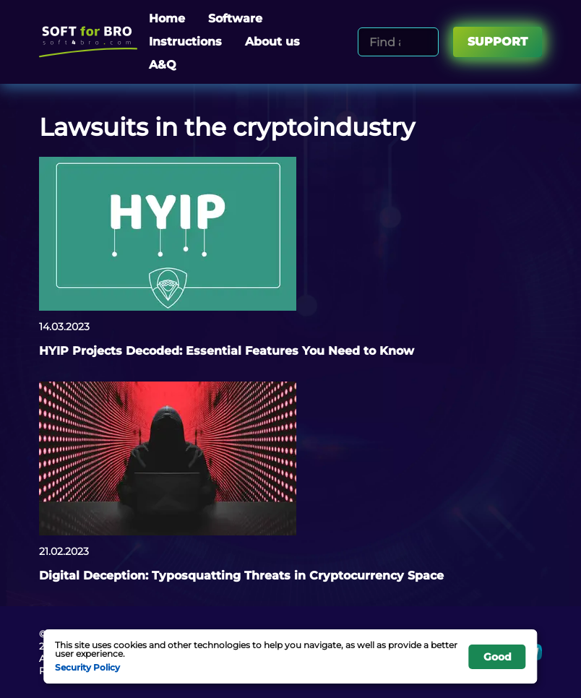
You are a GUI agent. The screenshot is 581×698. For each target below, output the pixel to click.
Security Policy (87, 667)
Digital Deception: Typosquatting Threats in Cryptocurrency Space (241, 575)
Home (167, 18)
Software (235, 18)
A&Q (162, 65)
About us (272, 41)
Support (498, 41)
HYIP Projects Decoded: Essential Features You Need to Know (226, 351)
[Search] (425, 41)
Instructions (185, 41)
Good (497, 656)
